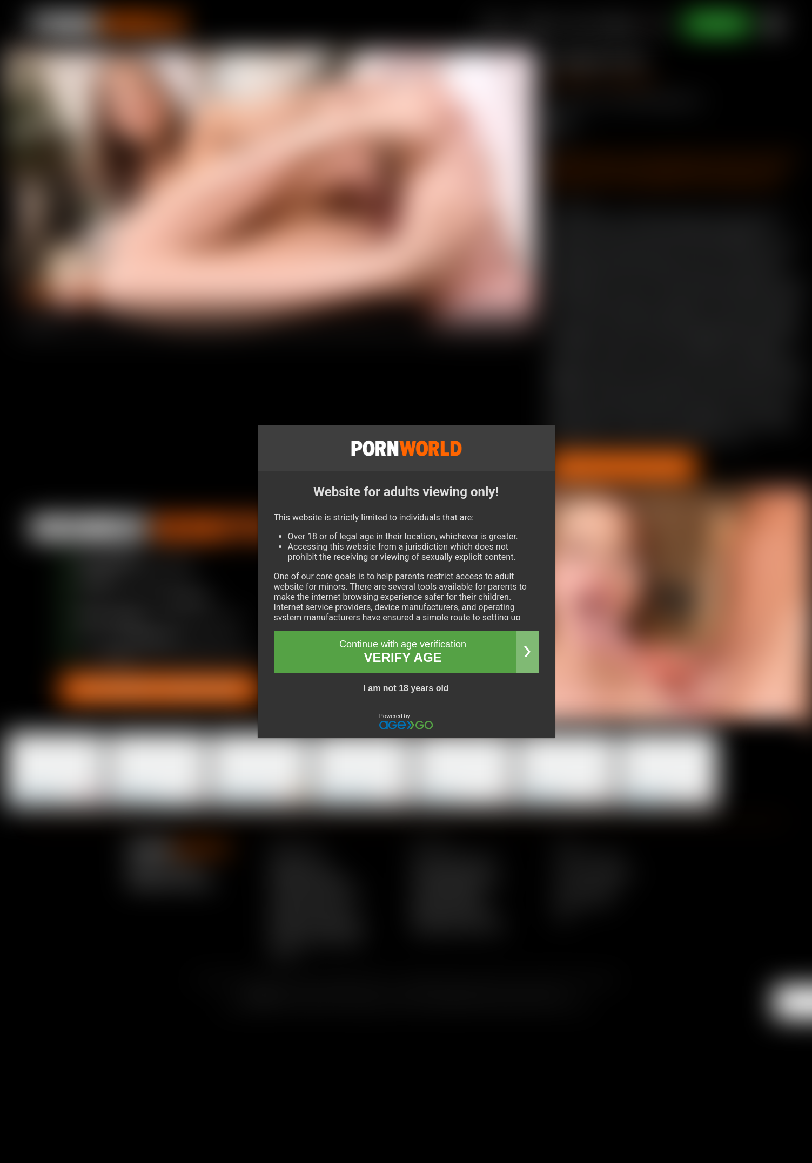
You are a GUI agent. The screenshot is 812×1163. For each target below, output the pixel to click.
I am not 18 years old (405, 688)
